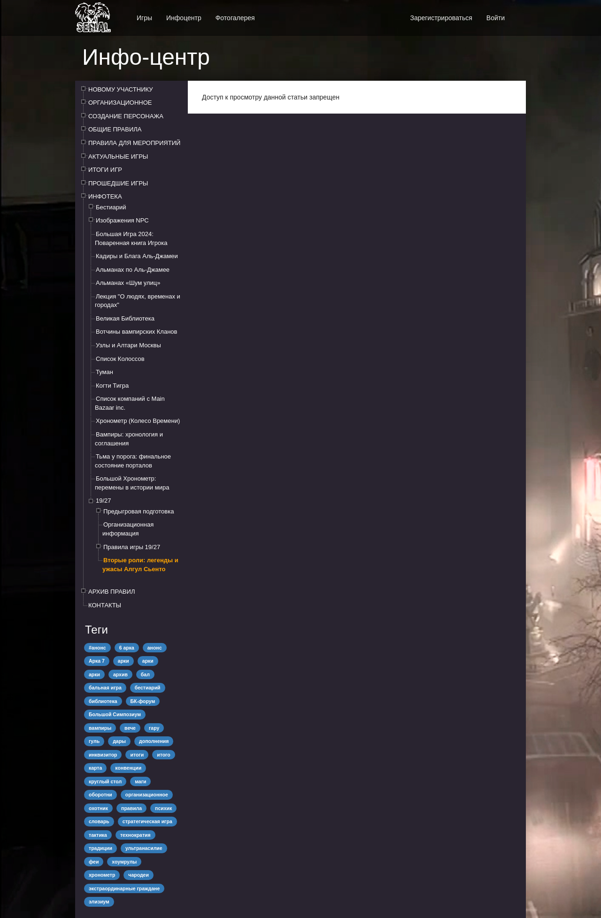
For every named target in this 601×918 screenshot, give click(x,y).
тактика (98, 835)
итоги (137, 754)
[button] (519, 13)
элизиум (99, 901)
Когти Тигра (112, 385)
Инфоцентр (183, 18)
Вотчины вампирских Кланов (136, 331)
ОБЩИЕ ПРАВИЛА (115, 129)
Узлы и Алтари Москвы (128, 345)
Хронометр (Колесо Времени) (138, 420)
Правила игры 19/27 (131, 547)
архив (120, 674)
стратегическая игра (147, 821)
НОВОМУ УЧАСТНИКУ (120, 89)
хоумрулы (124, 861)
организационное (146, 794)
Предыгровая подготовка (138, 511)
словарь (99, 821)
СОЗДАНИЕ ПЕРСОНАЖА (125, 116)
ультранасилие (143, 848)
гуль (94, 741)
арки (123, 661)
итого (163, 754)
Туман (104, 371)
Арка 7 (97, 661)
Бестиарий (111, 207)
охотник (98, 808)
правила (131, 808)
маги (140, 781)
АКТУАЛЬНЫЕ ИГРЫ (118, 156)
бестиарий (148, 687)
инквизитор (103, 754)
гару (154, 728)
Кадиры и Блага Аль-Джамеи (137, 256)
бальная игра (105, 687)
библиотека (103, 701)
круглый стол (105, 781)
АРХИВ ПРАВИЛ (111, 591)
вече (130, 728)
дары (119, 741)
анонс (154, 647)
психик (163, 808)
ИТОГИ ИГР (105, 169)
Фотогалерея (235, 18)
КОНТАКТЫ (104, 605)
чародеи (138, 875)
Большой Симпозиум (115, 714)
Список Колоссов (120, 358)
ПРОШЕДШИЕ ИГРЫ (118, 183)
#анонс (97, 647)
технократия (135, 835)
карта (95, 768)
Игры (144, 18)
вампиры (100, 728)
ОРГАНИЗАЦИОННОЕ (120, 102)
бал (145, 674)
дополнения (154, 741)
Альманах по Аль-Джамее (133, 269)
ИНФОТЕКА (105, 196)
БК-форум (143, 701)
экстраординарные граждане (124, 888)
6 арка (126, 647)
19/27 (103, 500)
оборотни (100, 794)
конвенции (128, 768)
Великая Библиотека (125, 318)
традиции (100, 848)
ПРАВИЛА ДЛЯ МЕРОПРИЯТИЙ (134, 142)
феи (94, 861)
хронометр (102, 875)
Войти (495, 18)
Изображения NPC (122, 220)
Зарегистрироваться (441, 18)
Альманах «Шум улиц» (128, 282)
